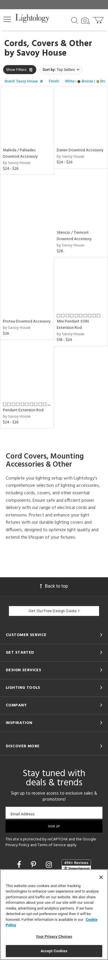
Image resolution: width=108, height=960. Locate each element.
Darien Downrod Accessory (80, 150)
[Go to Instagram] (50, 865)
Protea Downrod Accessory (27, 321)
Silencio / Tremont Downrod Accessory (74, 235)
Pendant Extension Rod (23, 410)
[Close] (101, 877)
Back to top (54, 586)
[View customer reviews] (76, 865)
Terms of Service (51, 845)
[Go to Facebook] (20, 865)
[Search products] (74, 20)
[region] (54, 914)
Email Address (23, 814)
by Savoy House (17, 163)
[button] (7, 19)
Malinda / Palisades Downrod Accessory (20, 153)
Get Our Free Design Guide (54, 611)
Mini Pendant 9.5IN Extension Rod (73, 324)
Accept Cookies (54, 951)
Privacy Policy (17, 845)
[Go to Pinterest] (34, 865)
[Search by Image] (85, 21)
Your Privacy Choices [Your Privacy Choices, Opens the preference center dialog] (54, 936)
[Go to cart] (99, 19)
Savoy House (42, 53)
